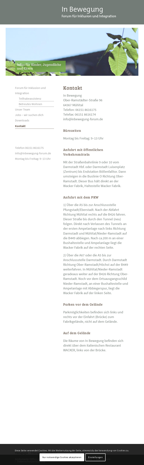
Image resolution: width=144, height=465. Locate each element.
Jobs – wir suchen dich (29, 115)
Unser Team (22, 109)
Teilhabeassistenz (30, 98)
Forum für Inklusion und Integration (30, 90)
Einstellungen (95, 457)
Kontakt (20, 126)
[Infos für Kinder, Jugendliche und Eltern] (40, 66)
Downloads (22, 120)
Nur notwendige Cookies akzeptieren (61, 457)
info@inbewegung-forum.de (83, 119)
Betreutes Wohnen (30, 104)
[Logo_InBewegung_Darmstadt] (88, 12)
